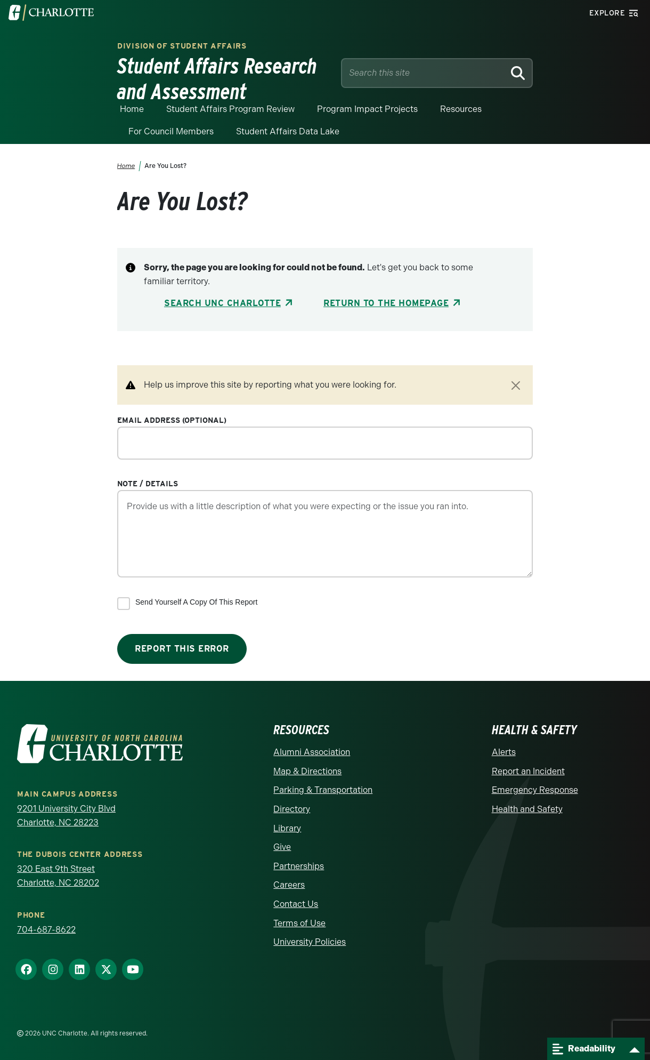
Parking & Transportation (322, 790)
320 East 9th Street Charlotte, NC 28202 (58, 876)
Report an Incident (528, 771)
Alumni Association (311, 752)
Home (132, 109)
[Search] (518, 73)
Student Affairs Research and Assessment (217, 79)
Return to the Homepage (386, 303)
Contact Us (295, 904)
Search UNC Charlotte (222, 303)
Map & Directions (307, 771)
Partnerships (298, 866)
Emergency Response (535, 790)
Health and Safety (527, 809)
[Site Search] (425, 73)
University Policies (309, 942)
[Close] (516, 385)
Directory (291, 809)
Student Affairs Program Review (230, 109)
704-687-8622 (46, 930)
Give (282, 847)
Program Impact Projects (367, 109)
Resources (461, 109)
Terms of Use (299, 923)
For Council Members (171, 131)
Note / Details (147, 483)
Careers (289, 885)
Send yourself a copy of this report (196, 602)
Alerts (504, 752)
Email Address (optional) (171, 420)
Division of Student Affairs (182, 46)
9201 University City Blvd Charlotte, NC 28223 (66, 816)
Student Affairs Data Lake (287, 131)
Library (287, 828)
